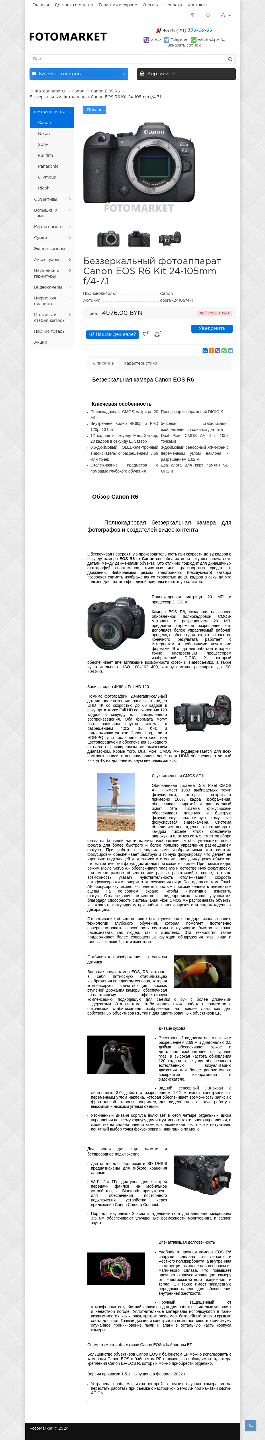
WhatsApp (208, 40)
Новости (173, 5)
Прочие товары (50, 331)
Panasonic (48, 166)
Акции (40, 342)
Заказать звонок (184, 45)
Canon (78, 91)
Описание (103, 363)
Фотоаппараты (50, 91)
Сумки (40, 238)
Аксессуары (46, 260)
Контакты (197, 5)
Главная (40, 5)
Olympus (47, 177)
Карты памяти (48, 227)
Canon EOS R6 (105, 91)
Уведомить (212, 328)
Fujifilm (45, 155)
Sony (43, 144)
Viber (155, 40)
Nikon (44, 134)
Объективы (45, 199)
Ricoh (44, 188)
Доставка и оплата (74, 5)
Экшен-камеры (49, 249)
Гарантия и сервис (118, 5)
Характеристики (140, 363)
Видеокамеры (48, 287)
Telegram (179, 40)
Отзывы (151, 5)
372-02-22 (187, 31)
